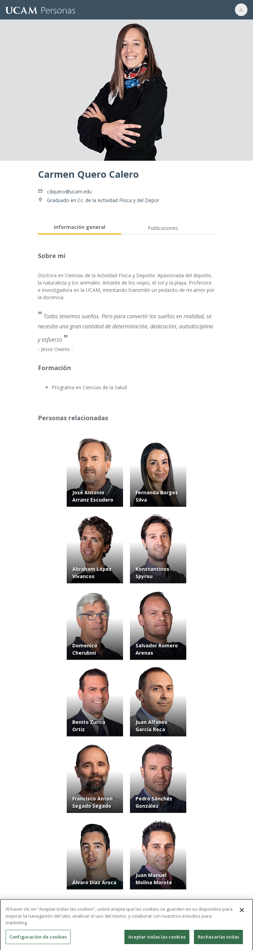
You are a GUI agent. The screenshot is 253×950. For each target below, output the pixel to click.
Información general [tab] (79, 227)
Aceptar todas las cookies (157, 941)
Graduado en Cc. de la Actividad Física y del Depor (103, 200)
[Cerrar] (242, 914)
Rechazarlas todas (218, 941)
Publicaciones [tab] (163, 228)
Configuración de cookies (38, 941)
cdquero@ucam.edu (69, 191)
